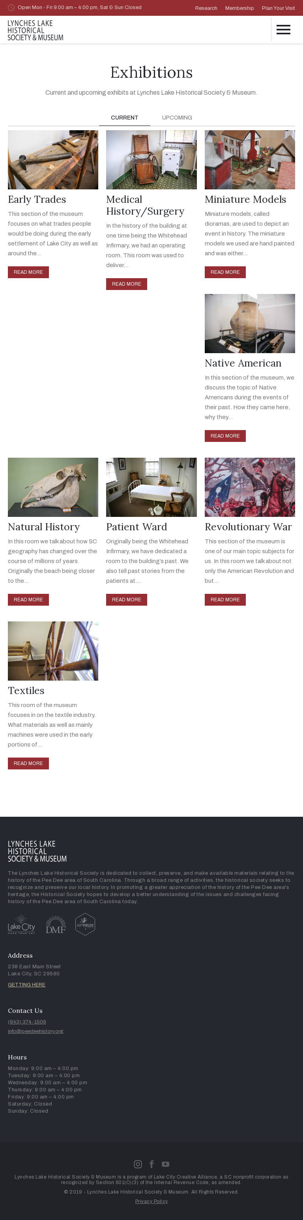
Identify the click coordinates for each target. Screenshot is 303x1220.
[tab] (124, 118)
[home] (35, 29)
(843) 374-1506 (27, 1022)
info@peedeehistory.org (36, 1031)
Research (206, 8)
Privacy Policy (151, 1201)
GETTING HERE (26, 985)
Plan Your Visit (278, 8)
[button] (283, 29)
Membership (239, 8)
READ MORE (28, 272)
